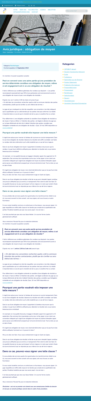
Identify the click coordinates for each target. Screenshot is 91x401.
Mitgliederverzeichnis (22, 12)
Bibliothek (54, 10)
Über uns (23, 10)
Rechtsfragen (14, 66)
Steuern (66, 98)
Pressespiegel (68, 90)
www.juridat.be (7, 129)
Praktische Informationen (72, 85)
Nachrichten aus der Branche (73, 80)
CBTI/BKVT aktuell (70, 69)
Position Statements (70, 82)
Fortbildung (68, 77)
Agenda (44, 10)
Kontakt (36, 12)
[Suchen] (74, 10)
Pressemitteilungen (70, 87)
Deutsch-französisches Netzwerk (74, 72)
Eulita (66, 74)
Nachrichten (34, 10)
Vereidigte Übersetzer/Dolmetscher (75, 103)
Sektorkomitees (69, 95)
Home (15, 10)
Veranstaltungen (69, 101)
